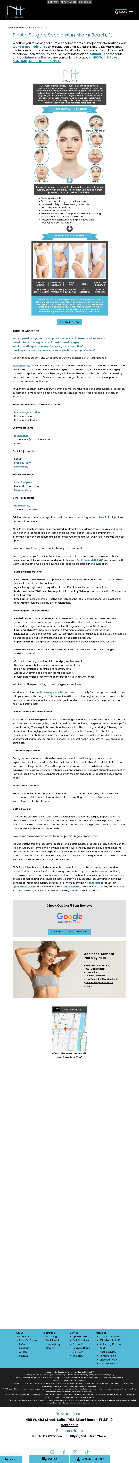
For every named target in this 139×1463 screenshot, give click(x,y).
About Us (24, 1336)
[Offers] (121, 12)
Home (9, 27)
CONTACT (53, 2)
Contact (77, 1344)
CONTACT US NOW (69, 322)
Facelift (89, 986)
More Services (107, 1363)
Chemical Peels (108, 1359)
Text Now (78, 1355)
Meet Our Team (28, 1340)
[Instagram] (75, 1452)
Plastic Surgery (108, 1352)
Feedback (24, 1348)
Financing (51, 1336)
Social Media (53, 1340)
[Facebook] (63, 1452)
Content (50, 1348)
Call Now (78, 1352)
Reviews (23, 1355)
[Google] (52, 1452)
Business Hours (81, 1348)
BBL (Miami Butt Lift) (96, 968)
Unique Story (53, 1344)
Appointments (81, 1336)
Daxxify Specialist (109, 1336)
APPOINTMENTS (68, 2)
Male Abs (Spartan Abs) (97, 965)
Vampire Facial (108, 1355)
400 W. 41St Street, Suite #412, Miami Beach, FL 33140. (69, 1419)
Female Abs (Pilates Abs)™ (99, 982)
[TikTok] (86, 1452)
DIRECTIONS (85, 2)
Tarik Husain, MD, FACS (90, 560)
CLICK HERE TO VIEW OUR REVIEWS (69, 931)
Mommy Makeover (95, 975)
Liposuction (91, 972)
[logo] (14, 11)
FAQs (22, 1344)
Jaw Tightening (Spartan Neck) (101, 979)
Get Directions (81, 1340)
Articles (23, 1352)
